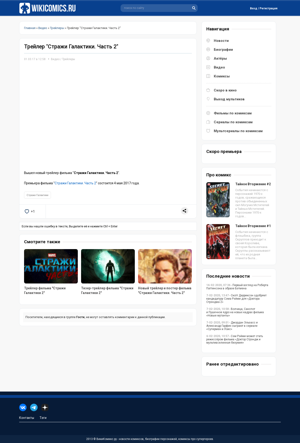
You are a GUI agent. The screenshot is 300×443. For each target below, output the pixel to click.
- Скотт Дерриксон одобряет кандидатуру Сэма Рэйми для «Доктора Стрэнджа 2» (236, 299)
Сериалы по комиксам (233, 122)
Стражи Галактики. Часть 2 (75, 183)
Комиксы (222, 76)
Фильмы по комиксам (233, 113)
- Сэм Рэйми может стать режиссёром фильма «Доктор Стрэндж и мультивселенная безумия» (234, 339)
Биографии (223, 49)
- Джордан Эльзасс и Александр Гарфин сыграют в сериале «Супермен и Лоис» (232, 326)
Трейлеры (68, 59)
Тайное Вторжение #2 (253, 184)
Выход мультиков (229, 99)
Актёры (220, 58)
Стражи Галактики (37, 195)
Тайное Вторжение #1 (253, 226)
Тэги (42, 418)
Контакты (26, 418)
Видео (55, 59)
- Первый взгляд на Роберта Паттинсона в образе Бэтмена (237, 286)
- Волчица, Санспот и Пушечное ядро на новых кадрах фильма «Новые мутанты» (235, 312)
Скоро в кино (225, 90)
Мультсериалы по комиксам (238, 131)
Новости (221, 41)
